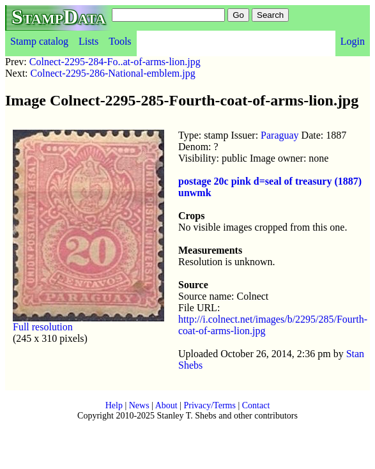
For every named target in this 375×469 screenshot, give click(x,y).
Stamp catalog (39, 41)
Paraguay (280, 135)
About (166, 405)
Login (353, 41)
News (139, 405)
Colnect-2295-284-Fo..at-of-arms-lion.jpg (115, 61)
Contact (256, 405)
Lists (88, 41)
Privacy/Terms (209, 405)
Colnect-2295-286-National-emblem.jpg (113, 73)
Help (114, 405)
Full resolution (43, 326)
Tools (120, 41)
